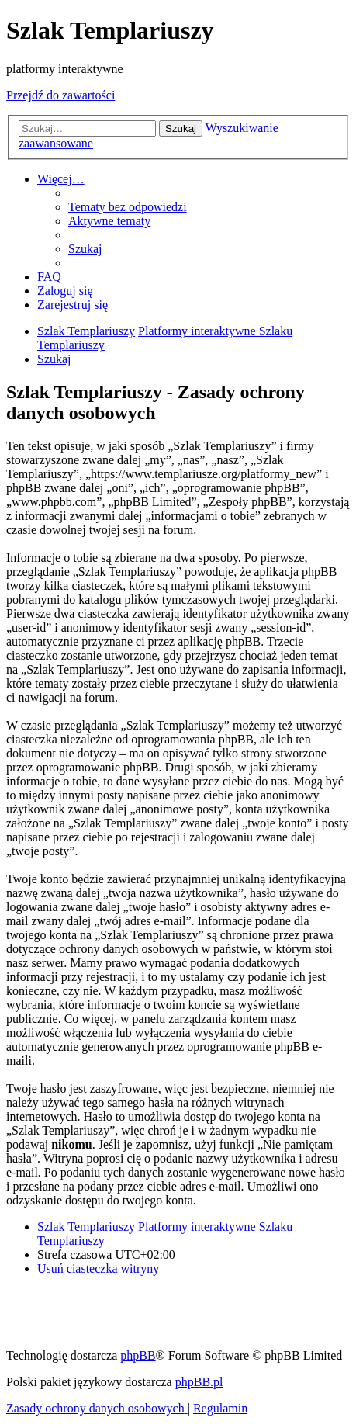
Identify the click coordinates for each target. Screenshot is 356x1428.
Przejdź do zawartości (60, 95)
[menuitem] (127, 206)
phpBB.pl (199, 1381)
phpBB (137, 1355)
